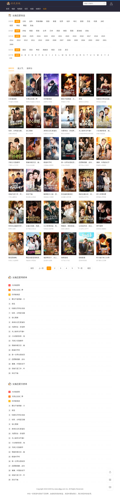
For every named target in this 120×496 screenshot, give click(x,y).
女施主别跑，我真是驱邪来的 (36, 226)
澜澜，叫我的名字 (102, 162)
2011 (33, 40)
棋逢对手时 (48, 162)
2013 (18, 40)
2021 (60, 36)
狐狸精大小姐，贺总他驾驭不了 (55, 194)
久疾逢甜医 (12, 99)
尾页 (89, 268)
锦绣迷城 (64, 258)
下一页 (80, 268)
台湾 (44, 31)
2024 (38, 36)
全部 (17, 21)
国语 (24, 50)
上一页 (41, 268)
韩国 (31, 31)
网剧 (24, 25)
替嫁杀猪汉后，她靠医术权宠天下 (38, 162)
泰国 (65, 31)
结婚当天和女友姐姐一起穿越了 (107, 99)
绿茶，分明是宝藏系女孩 (17, 131)
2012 (26, 40)
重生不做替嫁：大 (16, 299)
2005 (76, 40)
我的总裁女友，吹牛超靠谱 (88, 194)
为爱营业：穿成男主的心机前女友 (73, 131)
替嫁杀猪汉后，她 (16, 345)
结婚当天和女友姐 (16, 308)
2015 (103, 36)
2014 (11, 40)
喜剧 (47, 21)
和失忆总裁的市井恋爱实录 (18, 226)
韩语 (53, 50)
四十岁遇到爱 (101, 194)
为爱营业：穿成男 (16, 327)
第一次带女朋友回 (16, 355)
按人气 (20, 68)
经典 (95, 21)
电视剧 (19, 9)
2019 (74, 36)
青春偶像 (39, 21)
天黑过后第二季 (32, 99)
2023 (46, 36)
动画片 (38, 9)
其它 (66, 50)
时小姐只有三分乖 (102, 258)
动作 (68, 21)
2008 (54, 40)
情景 (11, 25)
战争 (31, 21)
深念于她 (29, 194)
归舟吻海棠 (48, 99)
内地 (24, 31)
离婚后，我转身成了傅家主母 (71, 226)
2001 (104, 40)
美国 (58, 31)
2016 (96, 36)
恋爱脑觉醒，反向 (16, 359)
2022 (53, 36)
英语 (31, 50)
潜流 (80, 99)
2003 (90, 40)
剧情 (81, 21)
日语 (59, 50)
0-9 (11, 58)
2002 (97, 40)
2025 (31, 36)
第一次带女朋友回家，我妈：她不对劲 (75, 162)
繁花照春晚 (12, 258)
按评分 (29, 68)
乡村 (102, 21)
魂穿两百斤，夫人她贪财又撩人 (55, 258)
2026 (24, 36)
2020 (67, 36)
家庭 (54, 21)
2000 (11, 44)
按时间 (11, 68)
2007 (61, 40)
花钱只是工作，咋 (16, 369)
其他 (31, 25)
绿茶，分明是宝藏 (16, 313)
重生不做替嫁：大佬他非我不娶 (72, 99)
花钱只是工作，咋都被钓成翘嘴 (19, 194)
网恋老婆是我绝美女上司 (35, 258)
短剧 (44, 9)
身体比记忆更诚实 (50, 131)
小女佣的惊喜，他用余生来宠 (107, 131)
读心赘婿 (29, 131)
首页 (7, 9)
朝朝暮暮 (82, 258)
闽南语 (45, 50)
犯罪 (61, 21)
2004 (83, 40)
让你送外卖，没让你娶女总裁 (89, 226)
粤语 (37, 50)
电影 (13, 9)
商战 (18, 25)
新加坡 (79, 31)
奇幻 (75, 21)
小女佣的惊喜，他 (16, 336)
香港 (37, 31)
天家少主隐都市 (14, 162)
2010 (40, 40)
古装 (24, 21)
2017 (89, 36)
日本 (51, 31)
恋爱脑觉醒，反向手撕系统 (88, 162)
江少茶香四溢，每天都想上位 (54, 226)
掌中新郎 (99, 226)
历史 (88, 21)
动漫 (32, 9)
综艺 (26, 9)
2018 (81, 36)
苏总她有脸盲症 (67, 194)
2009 (47, 40)
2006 (69, 40)
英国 (71, 31)
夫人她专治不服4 (85, 131)
